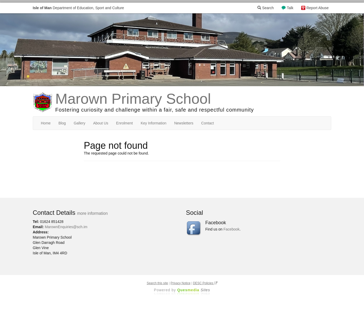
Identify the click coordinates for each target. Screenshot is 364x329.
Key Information (153, 123)
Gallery (79, 123)
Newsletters (183, 123)
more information (92, 213)
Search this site (157, 283)
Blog (62, 123)
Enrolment (124, 123)
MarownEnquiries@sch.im (66, 227)
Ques (193, 290)
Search (265, 8)
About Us (100, 123)
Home (46, 123)
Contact (207, 123)
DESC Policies (205, 283)
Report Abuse (317, 8)
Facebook (231, 229)
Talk (290, 8)
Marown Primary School (133, 98)
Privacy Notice (180, 283)
